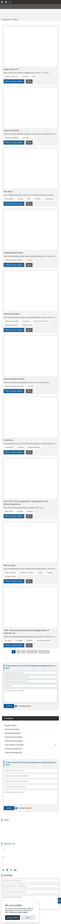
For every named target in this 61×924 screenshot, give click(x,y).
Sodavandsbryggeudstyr (13, 752)
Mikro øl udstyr (9, 565)
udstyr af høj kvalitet (40, 321)
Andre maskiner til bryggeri (14, 745)
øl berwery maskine (27, 572)
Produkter (15, 19)
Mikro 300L (9, 511)
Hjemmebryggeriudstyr (13, 733)
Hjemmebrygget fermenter (14, 379)
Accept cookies (12, 917)
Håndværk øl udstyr (11, 314)
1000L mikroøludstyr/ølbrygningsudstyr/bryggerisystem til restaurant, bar (26, 631)
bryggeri (50, 572)
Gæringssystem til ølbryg (13, 741)
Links (6, 820)
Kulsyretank (8, 440)
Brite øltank (8, 192)
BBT (29, 199)
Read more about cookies (19, 912)
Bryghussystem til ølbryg (13, 737)
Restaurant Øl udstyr (12, 729)
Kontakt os (9, 844)
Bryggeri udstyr (27, 325)
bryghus (40, 572)
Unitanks (38, 199)
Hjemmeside (6, 19)
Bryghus (30, 511)
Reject (28, 917)
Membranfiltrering (34, 447)
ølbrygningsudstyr (11, 325)
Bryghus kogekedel (11, 130)
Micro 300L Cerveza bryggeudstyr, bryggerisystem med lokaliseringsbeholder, (26, 502)
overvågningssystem (44, 640)
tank (34, 76)
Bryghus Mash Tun (11, 69)
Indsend (9, 808)
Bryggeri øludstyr (11, 725)
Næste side (32, 652)
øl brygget (19, 640)
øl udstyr (26, 76)
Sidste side (44, 652)
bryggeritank (49, 199)
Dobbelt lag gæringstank (13, 253)
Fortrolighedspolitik (24, 808)
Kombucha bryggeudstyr (13, 749)
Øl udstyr (8, 640)
